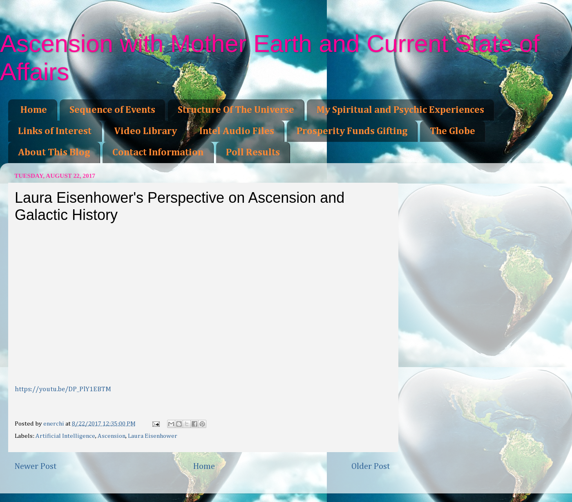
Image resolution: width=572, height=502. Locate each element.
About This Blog (54, 152)
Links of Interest (55, 131)
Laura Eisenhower (152, 436)
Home (33, 110)
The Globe (452, 131)
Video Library (145, 131)
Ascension (111, 436)
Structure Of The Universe (236, 110)
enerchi (54, 424)
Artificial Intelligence (65, 436)
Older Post (370, 466)
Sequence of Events (112, 110)
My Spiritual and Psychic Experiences (400, 110)
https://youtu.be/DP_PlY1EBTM (63, 389)
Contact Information (157, 152)
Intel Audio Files (236, 131)
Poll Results (253, 152)
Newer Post (35, 466)
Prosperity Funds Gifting (352, 131)
